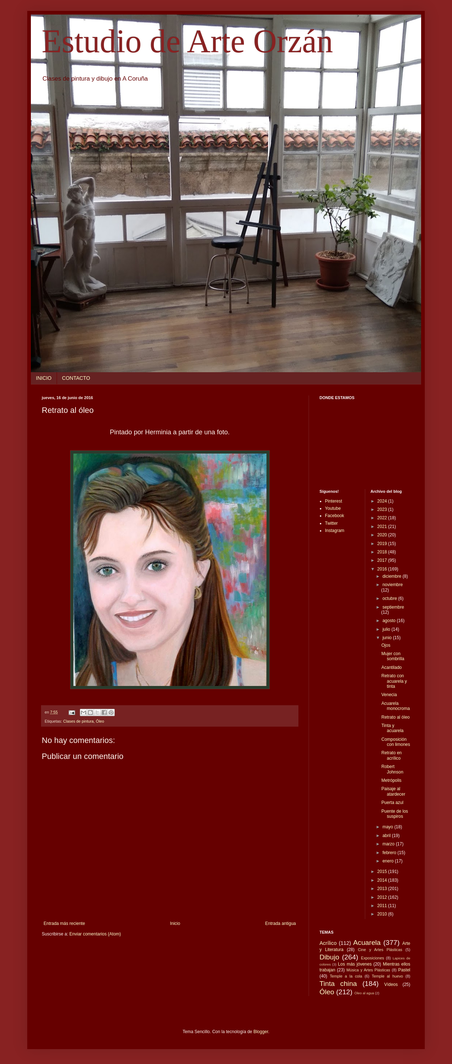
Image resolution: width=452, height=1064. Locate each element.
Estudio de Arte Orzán (187, 41)
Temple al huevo (387, 976)
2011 (382, 905)
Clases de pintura (78, 721)
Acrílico (328, 943)
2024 (382, 501)
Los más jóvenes (355, 964)
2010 (382, 914)
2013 (382, 888)
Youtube (333, 508)
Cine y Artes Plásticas (380, 949)
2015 (382, 871)
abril (387, 835)
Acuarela (367, 942)
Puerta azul (392, 802)
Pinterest (333, 501)
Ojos (385, 645)
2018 (382, 552)
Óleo (100, 721)
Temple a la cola (346, 976)
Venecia (389, 694)
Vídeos (391, 984)
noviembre (392, 584)
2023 (382, 509)
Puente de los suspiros (394, 814)
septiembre (393, 607)
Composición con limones (395, 742)
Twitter (331, 523)
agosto (389, 620)
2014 (382, 880)
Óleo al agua (364, 993)
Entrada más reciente (64, 923)
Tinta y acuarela (392, 728)
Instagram (334, 530)
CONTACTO (76, 378)
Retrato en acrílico (391, 755)
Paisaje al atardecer (393, 791)
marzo (389, 843)
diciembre (392, 576)
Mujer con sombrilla (392, 656)
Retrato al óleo (395, 717)
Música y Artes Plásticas (368, 970)
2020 (382, 534)
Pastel (404, 969)
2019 (382, 543)
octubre (390, 598)
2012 (382, 897)
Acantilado (391, 667)
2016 (382, 569)
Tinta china (338, 983)
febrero (389, 852)
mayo (388, 826)
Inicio (175, 923)
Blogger (260, 1031)
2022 (382, 517)
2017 (382, 560)
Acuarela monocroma (395, 706)
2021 (382, 526)
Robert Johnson (392, 769)
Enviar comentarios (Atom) (95, 934)
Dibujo (329, 957)
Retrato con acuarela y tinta (394, 681)
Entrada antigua (280, 923)
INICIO (44, 378)
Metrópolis (391, 780)
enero (388, 861)
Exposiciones (372, 958)
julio (386, 629)
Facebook (334, 515)
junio (387, 637)
